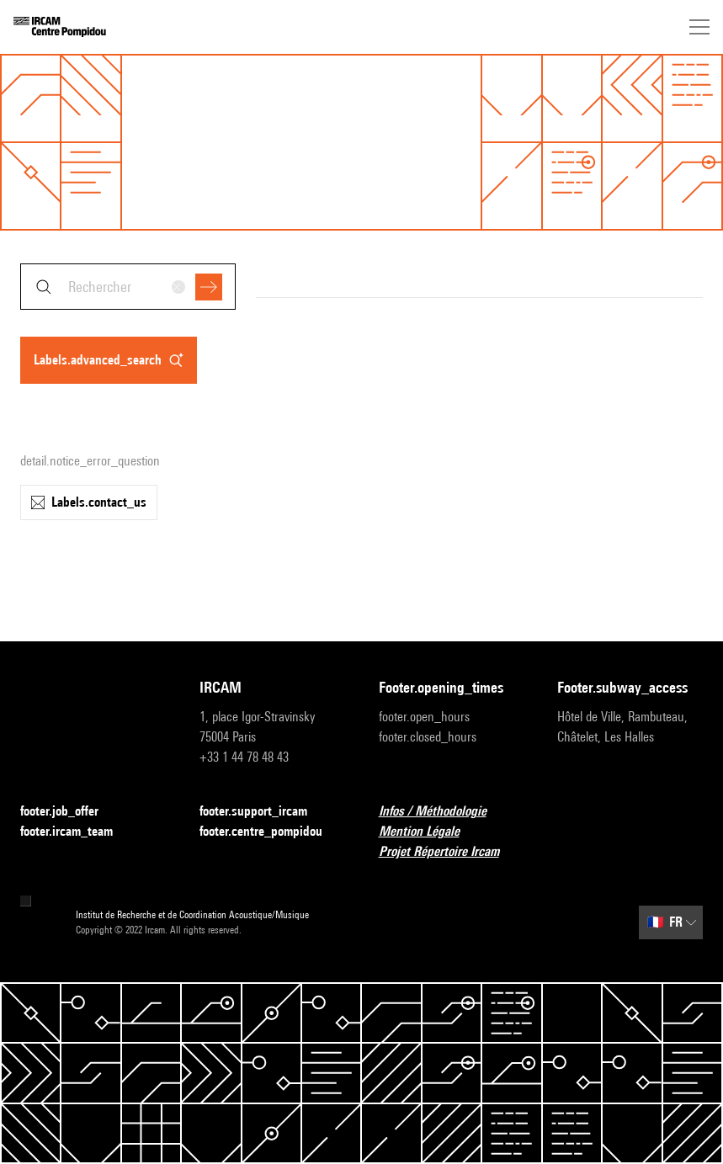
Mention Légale (429, 832)
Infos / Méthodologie (443, 812)
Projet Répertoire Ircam (449, 852)
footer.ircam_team (76, 832)
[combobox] (128, 286)
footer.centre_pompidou (271, 832)
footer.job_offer (69, 812)
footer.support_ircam (263, 812)
